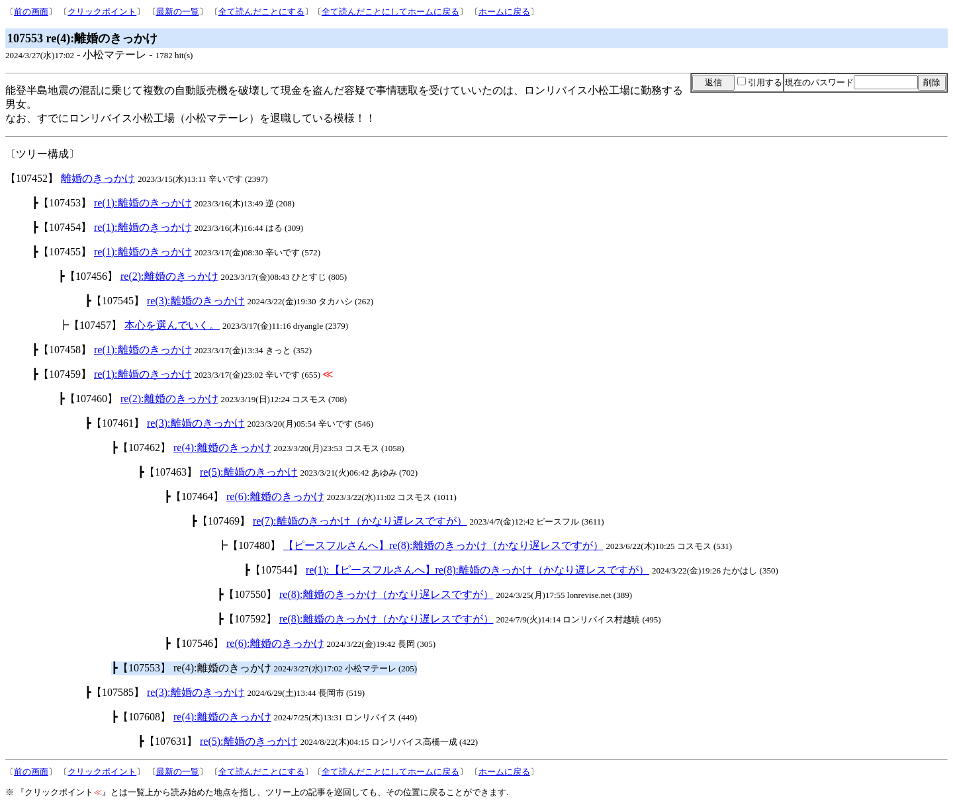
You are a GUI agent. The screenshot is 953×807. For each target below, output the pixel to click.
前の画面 (31, 12)
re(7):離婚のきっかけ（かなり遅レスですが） (360, 521)
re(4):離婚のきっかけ (222, 447)
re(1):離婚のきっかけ (143, 202)
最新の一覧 (177, 12)
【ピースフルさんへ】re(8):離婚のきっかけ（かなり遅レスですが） (443, 545)
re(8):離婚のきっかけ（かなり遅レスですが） (386, 594)
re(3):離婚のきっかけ (196, 300)
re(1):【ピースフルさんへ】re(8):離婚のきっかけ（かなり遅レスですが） (477, 569)
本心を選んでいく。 (172, 325)
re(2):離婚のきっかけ (169, 276)
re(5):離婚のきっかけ (249, 472)
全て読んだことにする (261, 12)
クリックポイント (102, 12)
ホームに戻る (504, 12)
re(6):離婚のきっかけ (275, 496)
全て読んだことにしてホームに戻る (390, 12)
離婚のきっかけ (98, 178)
